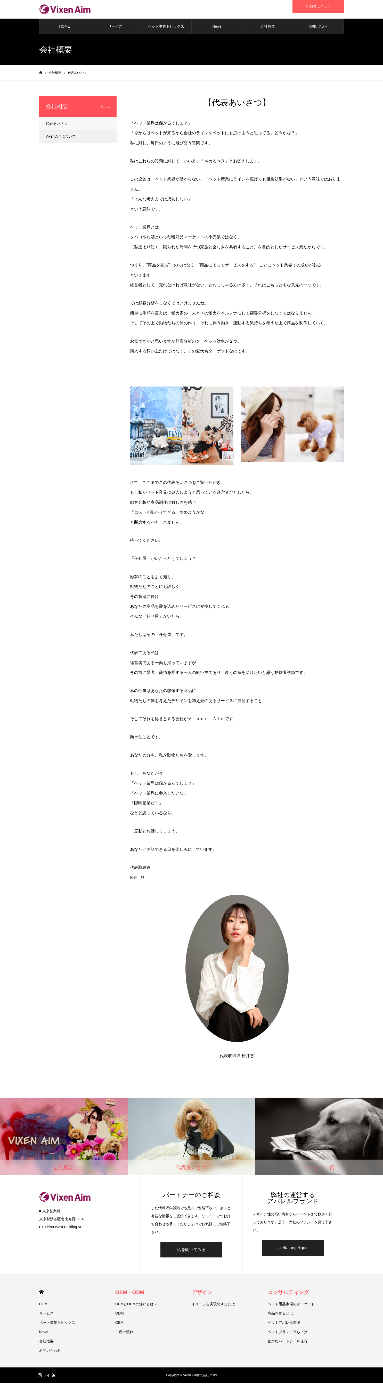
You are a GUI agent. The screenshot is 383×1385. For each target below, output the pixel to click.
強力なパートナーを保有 (287, 1343)
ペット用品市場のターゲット (291, 1306)
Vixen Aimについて (61, 138)
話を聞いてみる (191, 1251)
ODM (119, 1315)
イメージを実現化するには (213, 1306)
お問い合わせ (318, 28)
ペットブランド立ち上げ (287, 1334)
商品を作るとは (280, 1315)
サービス (115, 28)
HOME (64, 28)
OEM (119, 1325)
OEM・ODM (129, 1294)
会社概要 (267, 28)
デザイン (202, 1294)
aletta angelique (293, 1250)
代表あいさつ (56, 125)
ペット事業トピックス (166, 28)
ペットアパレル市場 (284, 1325)
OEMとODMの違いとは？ (136, 1306)
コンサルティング (288, 1294)
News (216, 28)
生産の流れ (124, 1334)
